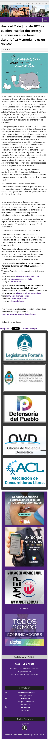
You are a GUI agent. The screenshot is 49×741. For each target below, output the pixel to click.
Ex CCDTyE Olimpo (20, 298)
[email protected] (25, 695)
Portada (8, 734)
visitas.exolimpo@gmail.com (29, 293)
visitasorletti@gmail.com (27, 276)
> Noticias (30, 3)
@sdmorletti (16, 281)
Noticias (18, 734)
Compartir (5, 328)
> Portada (20, 3)
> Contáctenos (42, 3)
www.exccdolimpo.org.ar (17, 296)
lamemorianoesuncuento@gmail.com (18, 314)
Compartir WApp (29, 328)
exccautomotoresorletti (21, 279)
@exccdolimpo (17, 301)
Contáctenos (38, 734)
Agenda (27, 734)
